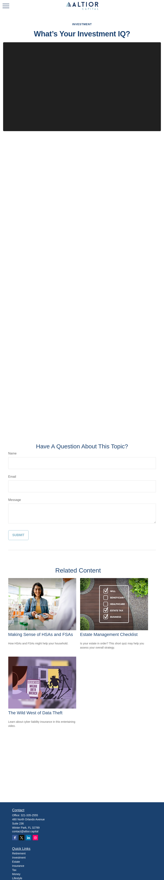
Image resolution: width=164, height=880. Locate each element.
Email (12, 476)
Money (16, 874)
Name (12, 453)
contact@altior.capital (25, 831)
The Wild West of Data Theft (35, 712)
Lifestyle (17, 878)
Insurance (18, 865)
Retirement (19, 853)
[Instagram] (35, 837)
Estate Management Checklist (109, 634)
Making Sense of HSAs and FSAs (40, 634)
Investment (19, 857)
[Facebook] (15, 837)
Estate (16, 861)
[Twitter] (21, 837)
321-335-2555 (29, 815)
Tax (14, 870)
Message (14, 500)
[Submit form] (18, 535)
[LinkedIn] (28, 837)
